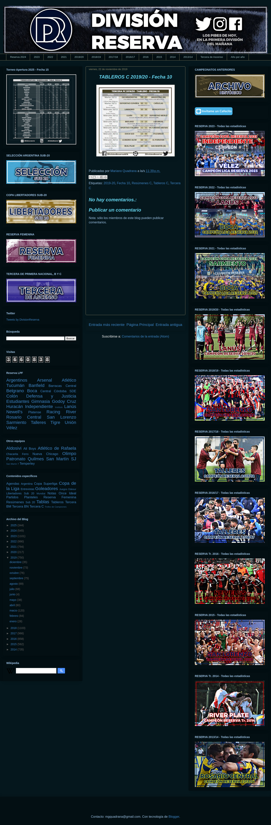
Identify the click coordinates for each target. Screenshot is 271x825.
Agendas (12, 484)
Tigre (55, 422)
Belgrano (15, 390)
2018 (14, 628)
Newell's (14, 411)
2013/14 (188, 56)
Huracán (14, 406)
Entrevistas (27, 489)
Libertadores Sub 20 (20, 493)
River (71, 411)
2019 (14, 557)
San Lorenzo (61, 417)
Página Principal (140, 325)
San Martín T (12, 464)
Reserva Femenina (59, 497)
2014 (173, 56)
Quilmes (36, 458)
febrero (14, 615)
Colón (12, 396)
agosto (14, 583)
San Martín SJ (61, 458)
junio (13, 594)
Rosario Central (23, 417)
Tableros (57, 502)
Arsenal (44, 380)
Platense (34, 412)
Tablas (43, 501)
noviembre (16, 567)
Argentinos (16, 380)
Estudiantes (17, 401)
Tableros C (160, 183)
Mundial (41, 493)
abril (13, 605)
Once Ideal (67, 493)
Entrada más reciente (107, 325)
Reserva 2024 (18, 56)
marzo (14, 610)
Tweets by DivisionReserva (22, 319)
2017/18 (113, 56)
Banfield (36, 385)
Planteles (31, 497)
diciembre (16, 562)
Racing (53, 411)
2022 (50, 56)
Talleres (38, 422)
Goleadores (46, 488)
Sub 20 (30, 502)
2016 (145, 56)
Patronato (15, 458)
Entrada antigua (169, 325)
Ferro (25, 454)
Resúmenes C (142, 183)
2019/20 (79, 56)
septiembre (17, 578)
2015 (159, 56)
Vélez (11, 427)
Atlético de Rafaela (57, 448)
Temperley (27, 463)
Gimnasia (40, 401)
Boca (32, 390)
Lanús (70, 406)
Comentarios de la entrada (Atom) (145, 336)
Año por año (238, 56)
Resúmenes (15, 502)
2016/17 (130, 56)
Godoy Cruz (64, 401)
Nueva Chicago (45, 454)
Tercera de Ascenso (212, 56)
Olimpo (69, 453)
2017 (14, 633)
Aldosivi (13, 448)
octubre (15, 572)
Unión (70, 422)
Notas (52, 493)
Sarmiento (16, 422)
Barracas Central (62, 386)
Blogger (173, 816)
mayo (13, 599)
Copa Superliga (45, 484)
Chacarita (12, 454)
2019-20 (109, 183)
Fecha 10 (123, 183)
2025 (14, 525)
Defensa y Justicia (51, 396)
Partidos (12, 497)
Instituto (59, 407)
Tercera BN (20, 506)
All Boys (29, 448)
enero (13, 621)
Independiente (39, 406)
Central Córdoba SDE (58, 391)
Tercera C (36, 506)
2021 (64, 56)
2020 (14, 552)
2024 (14, 530)
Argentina (27, 483)
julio (12, 589)
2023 (36, 56)
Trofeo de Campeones (56, 507)
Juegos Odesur (67, 489)
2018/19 (96, 56)
